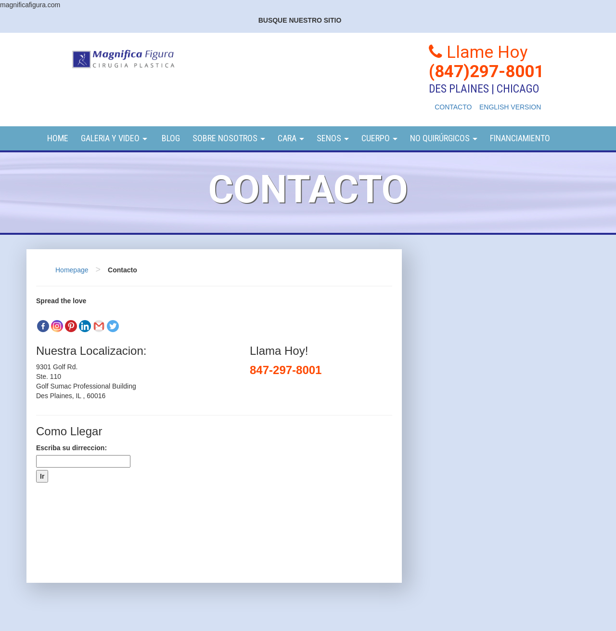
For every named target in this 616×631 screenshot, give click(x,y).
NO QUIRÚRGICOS (443, 138)
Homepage (72, 270)
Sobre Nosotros (228, 138)
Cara (291, 138)
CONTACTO (453, 107)
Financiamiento (520, 138)
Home (57, 138)
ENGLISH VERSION (510, 107)
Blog (170, 138)
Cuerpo (379, 138)
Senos (333, 138)
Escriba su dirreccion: (71, 448)
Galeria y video (114, 138)
